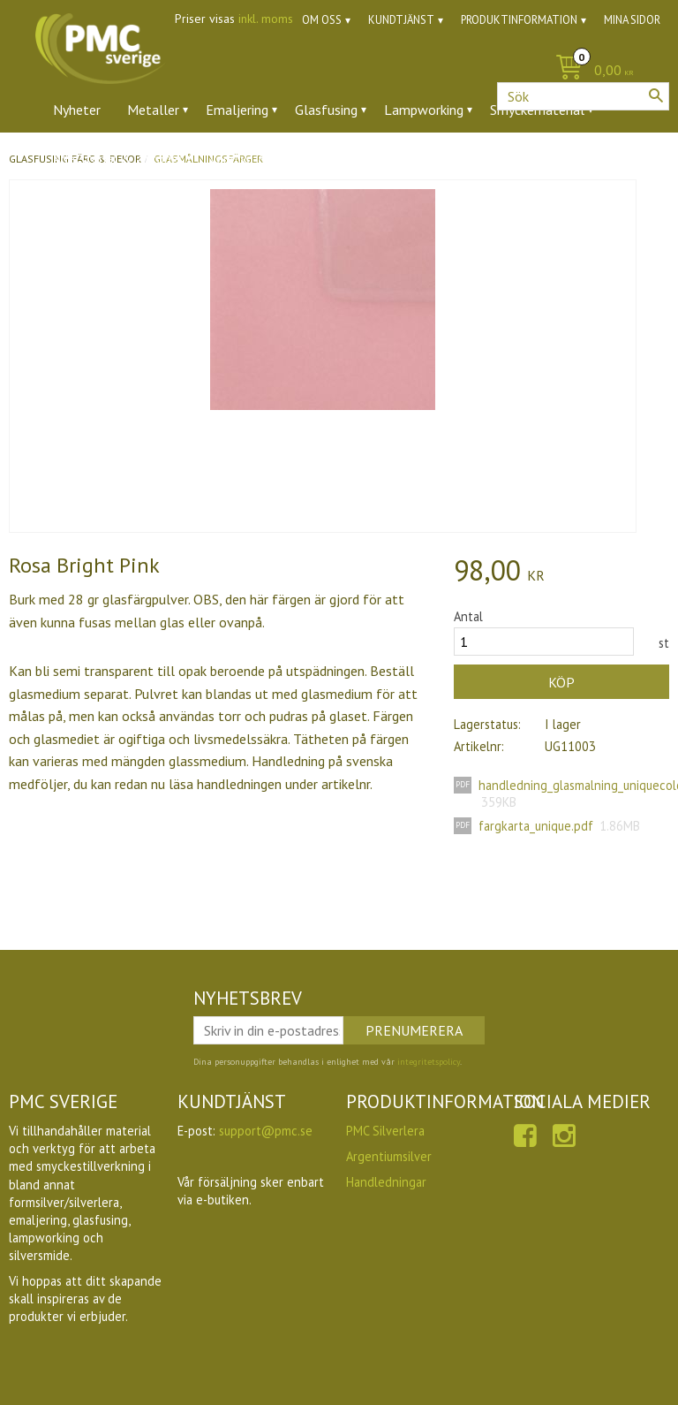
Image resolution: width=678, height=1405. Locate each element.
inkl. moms (265, 19)
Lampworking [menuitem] (423, 109)
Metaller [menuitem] (153, 109)
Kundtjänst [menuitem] (401, 19)
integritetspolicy (428, 1061)
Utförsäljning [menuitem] (450, 158)
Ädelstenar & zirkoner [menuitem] (118, 158)
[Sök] (656, 95)
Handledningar (386, 1181)
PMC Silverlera (385, 1130)
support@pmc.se (266, 1130)
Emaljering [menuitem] (237, 109)
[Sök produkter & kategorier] (583, 96)
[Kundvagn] (339, 71)
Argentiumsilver (389, 1156)
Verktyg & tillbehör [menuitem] (266, 158)
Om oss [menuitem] (322, 19)
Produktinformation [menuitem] (519, 19)
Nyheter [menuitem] (77, 109)
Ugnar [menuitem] (367, 158)
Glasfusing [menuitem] (326, 109)
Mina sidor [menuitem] (632, 19)
